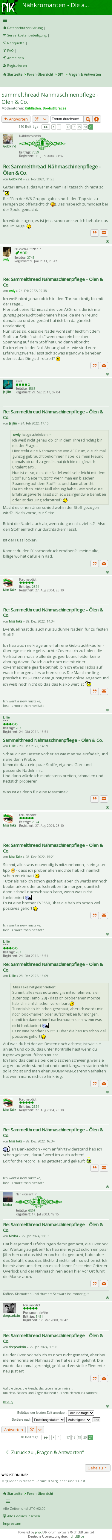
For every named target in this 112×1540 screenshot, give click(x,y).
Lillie (6, 717)
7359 (35, 152)
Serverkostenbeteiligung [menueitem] (27, 35)
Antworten (16, 119)
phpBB (39, 1532)
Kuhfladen (33, 108)
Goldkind (9, 146)
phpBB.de (77, 1536)
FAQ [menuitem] (10, 50)
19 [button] (79, 127)
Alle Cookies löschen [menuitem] (23, 1516)
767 (18, 728)
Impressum (12, 1523)
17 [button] (68, 127)
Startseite (14, 74)
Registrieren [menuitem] (17, 65)
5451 (39, 1316)
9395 (32, 1211)
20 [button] (85, 127)
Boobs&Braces (54, 108)
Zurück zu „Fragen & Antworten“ (44, 1452)
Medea (7, 1205)
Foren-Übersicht (40, 74)
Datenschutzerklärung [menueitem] (25, 27)
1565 (32, 388)
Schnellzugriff (55, 20)
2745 (30, 257)
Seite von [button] (45, 127)
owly (6, 259)
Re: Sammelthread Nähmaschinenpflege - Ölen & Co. (52, 169)
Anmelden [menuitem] (15, 58)
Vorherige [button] (54, 127)
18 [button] (74, 127)
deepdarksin (11, 1316)
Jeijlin (7, 392)
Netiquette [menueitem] (15, 43)
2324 (35, 587)
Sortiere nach (38, 1419)
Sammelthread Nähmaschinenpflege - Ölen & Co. (53, 740)
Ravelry (8, 1402)
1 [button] (59, 127)
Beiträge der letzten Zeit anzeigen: (55, 1413)
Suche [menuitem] (5, 82)
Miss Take (9, 590)
